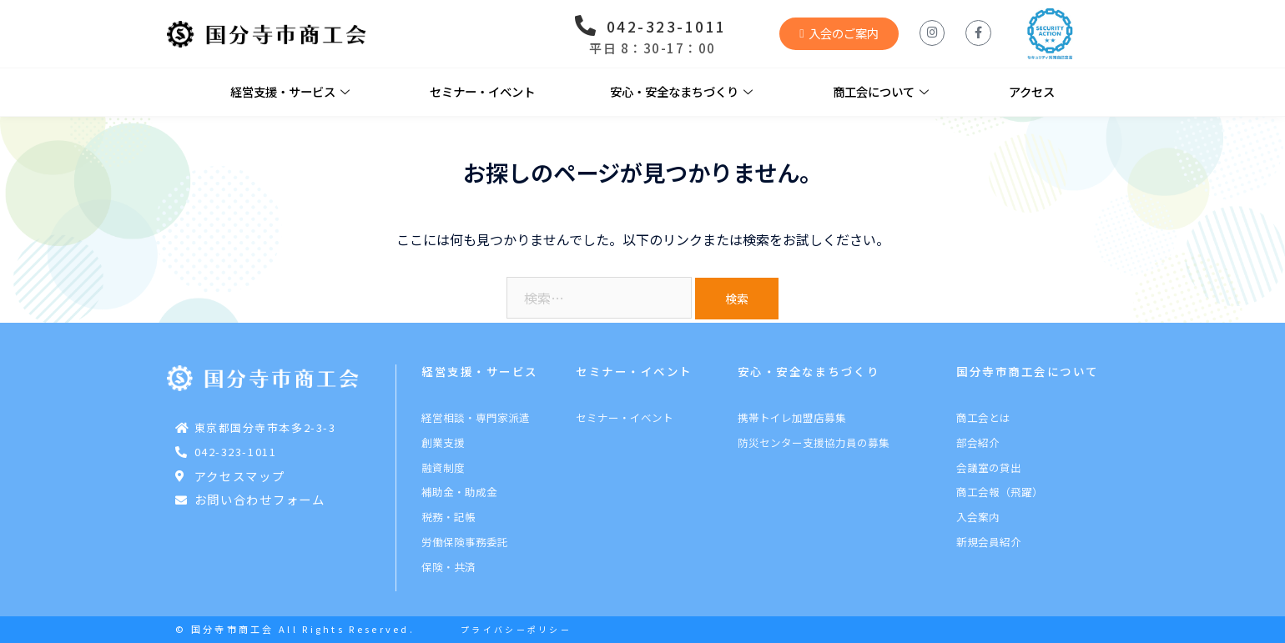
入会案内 (978, 517)
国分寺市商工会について (1027, 371)
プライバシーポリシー (516, 629)
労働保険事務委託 (464, 542)
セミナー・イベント (482, 91)
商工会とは (983, 417)
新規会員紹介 (988, 542)
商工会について (881, 92)
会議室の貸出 (988, 467)
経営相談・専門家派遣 (475, 417)
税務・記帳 (448, 517)
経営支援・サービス (290, 92)
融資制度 (443, 467)
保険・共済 (448, 567)
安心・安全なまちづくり (681, 92)
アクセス (1032, 91)
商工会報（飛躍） (999, 492)
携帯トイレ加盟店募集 (792, 417)
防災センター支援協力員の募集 (813, 442)
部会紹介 (978, 442)
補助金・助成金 (459, 492)
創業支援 (443, 442)
